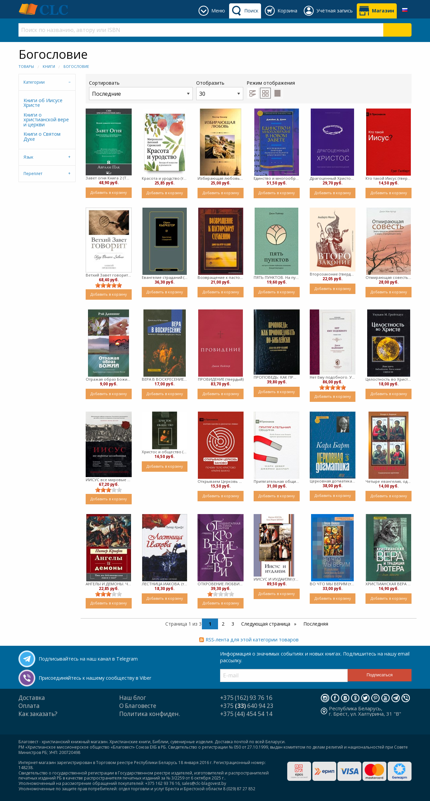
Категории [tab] (34, 82)
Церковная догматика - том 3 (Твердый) (333, 480)
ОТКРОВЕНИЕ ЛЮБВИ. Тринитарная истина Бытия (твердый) (221, 583)
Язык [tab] (28, 157)
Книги (49, 66)
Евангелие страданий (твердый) (165, 277)
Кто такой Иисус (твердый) (389, 178)
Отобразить (219, 90)
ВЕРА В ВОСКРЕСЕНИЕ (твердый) (165, 379)
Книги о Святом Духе (42, 136)
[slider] (108, 285)
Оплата (29, 706)
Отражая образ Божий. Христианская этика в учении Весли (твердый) (109, 379)
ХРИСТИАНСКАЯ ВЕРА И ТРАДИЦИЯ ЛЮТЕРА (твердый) (389, 583)
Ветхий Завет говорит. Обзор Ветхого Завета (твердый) (109, 275)
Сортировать (141, 90)
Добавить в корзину (108, 192)
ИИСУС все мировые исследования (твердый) (109, 479)
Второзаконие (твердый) (333, 274)
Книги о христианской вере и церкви (46, 120)
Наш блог (132, 698)
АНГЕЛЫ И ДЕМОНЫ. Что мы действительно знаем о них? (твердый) (109, 583)
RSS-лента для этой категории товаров (252, 639)
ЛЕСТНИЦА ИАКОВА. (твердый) (165, 583)
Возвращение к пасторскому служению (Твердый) (221, 277)
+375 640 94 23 (246, 706)
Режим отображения (271, 83)
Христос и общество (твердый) (165, 451)
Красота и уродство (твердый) (165, 178)
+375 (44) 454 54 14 (246, 714)
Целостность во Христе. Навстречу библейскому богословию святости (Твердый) (389, 379)
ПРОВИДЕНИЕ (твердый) (221, 379)
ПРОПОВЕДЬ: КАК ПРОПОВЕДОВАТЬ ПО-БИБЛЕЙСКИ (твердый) (277, 377)
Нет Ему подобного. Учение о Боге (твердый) (333, 377)
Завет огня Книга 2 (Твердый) (109, 177)
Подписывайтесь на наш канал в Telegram (88, 659)
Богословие (76, 66)
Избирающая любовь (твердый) (221, 178)
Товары (26, 66)
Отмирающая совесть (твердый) (389, 277)
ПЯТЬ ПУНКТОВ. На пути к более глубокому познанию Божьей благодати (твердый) (277, 277)
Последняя (315, 624)
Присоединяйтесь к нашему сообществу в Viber (95, 678)
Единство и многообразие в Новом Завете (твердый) (277, 178)
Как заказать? (37, 714)
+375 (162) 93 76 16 (246, 698)
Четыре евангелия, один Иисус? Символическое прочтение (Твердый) (389, 481)
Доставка (31, 698)
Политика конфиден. (149, 714)
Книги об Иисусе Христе (43, 102)
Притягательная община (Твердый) (277, 481)
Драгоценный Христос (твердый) (333, 178)
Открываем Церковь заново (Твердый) (221, 481)
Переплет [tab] (33, 173)
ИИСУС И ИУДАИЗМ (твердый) (277, 579)
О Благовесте (137, 706)
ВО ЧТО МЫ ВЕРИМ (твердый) (333, 583)
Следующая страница (266, 624)
